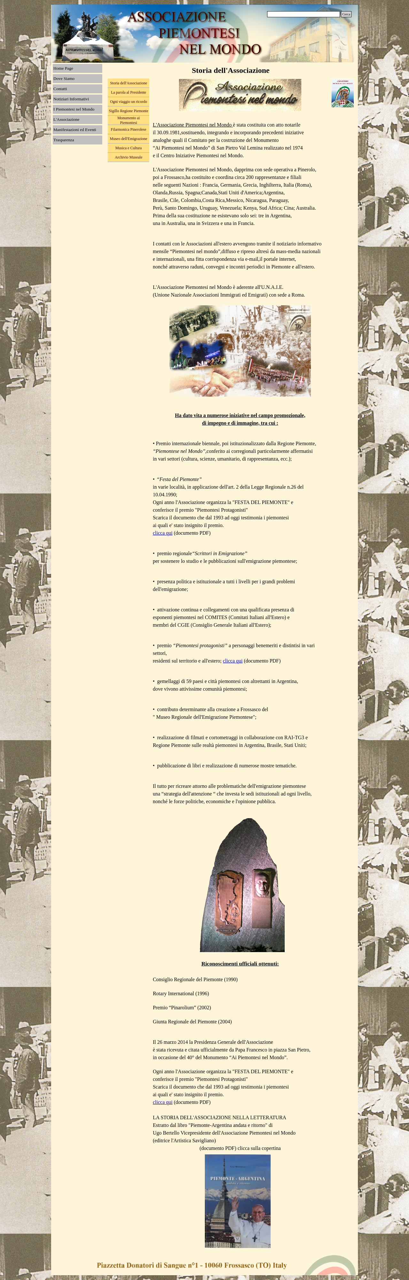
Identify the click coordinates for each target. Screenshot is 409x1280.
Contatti (60, 88)
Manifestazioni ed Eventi (74, 129)
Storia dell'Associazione (128, 83)
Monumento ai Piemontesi (128, 120)
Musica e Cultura (128, 148)
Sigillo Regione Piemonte (128, 111)
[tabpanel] (240, 633)
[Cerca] (303, 14)
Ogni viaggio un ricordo (128, 101)
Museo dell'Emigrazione (128, 138)
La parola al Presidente (128, 92)
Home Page (63, 68)
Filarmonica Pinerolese (128, 129)
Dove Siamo (63, 78)
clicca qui (163, 533)
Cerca (346, 14)
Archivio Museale (128, 157)
